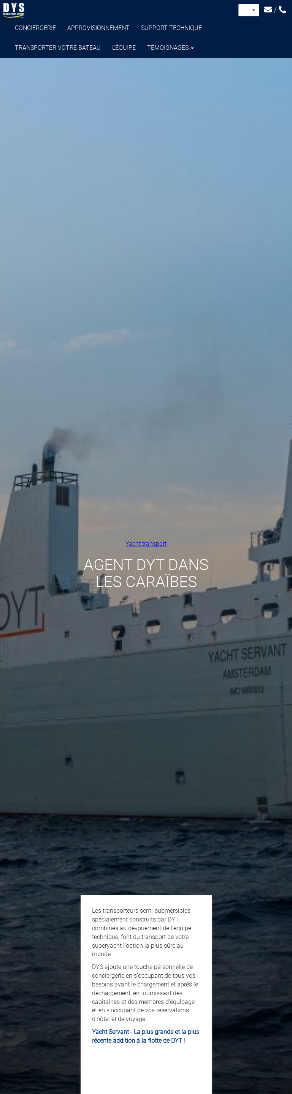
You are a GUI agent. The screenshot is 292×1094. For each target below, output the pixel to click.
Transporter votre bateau (58, 47)
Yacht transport (146, 543)
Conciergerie (35, 28)
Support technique (171, 28)
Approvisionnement (98, 28)
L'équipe (124, 47)
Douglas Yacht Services (14, 10)
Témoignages (170, 47)
